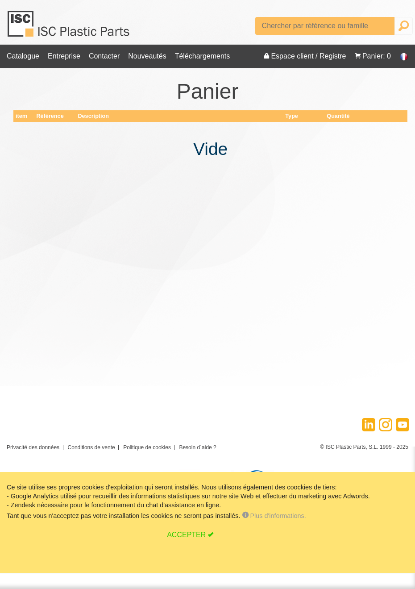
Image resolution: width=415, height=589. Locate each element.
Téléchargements (202, 56)
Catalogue (23, 56)
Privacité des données (33, 447)
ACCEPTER (186, 535)
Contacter (104, 56)
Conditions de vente (91, 447)
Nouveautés (147, 56)
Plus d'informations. (273, 515)
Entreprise (64, 56)
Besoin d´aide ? (197, 447)
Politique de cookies (147, 447)
